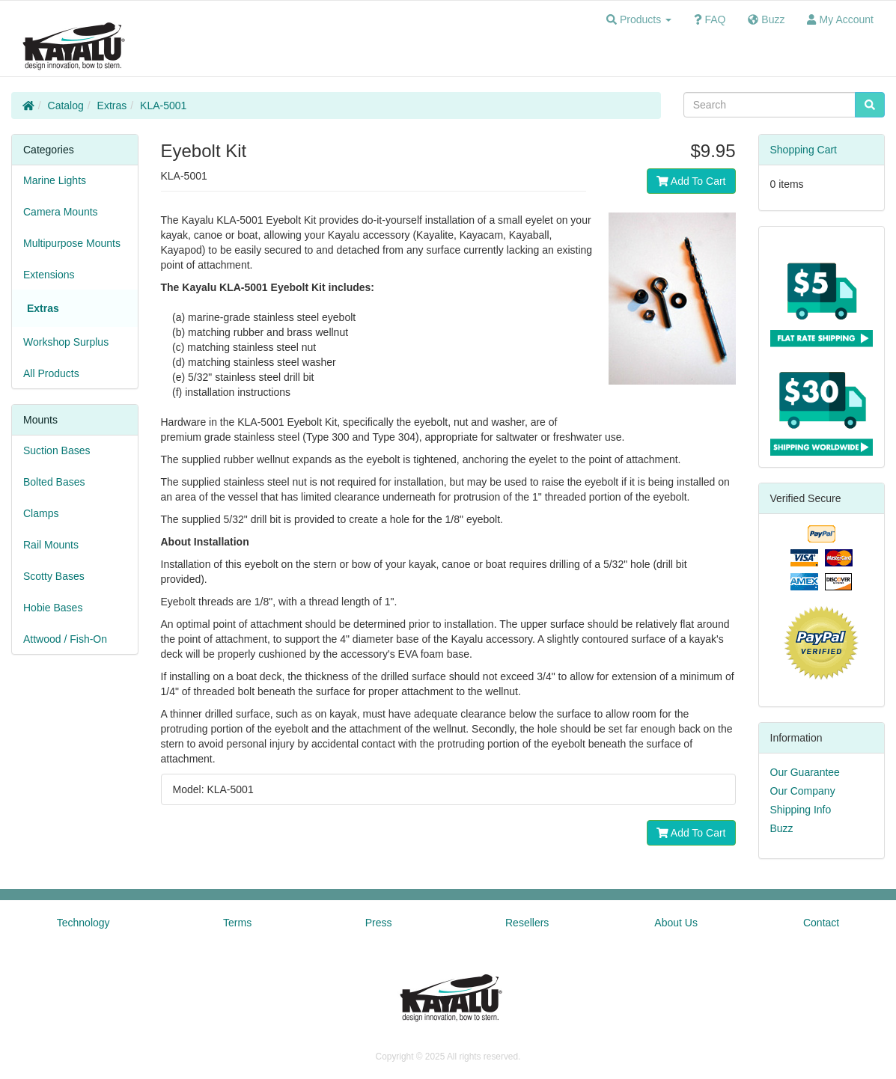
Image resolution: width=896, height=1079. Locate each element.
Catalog (66, 105)
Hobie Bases (52, 608)
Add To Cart (691, 181)
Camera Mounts (60, 212)
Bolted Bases (54, 482)
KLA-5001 (163, 105)
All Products (51, 373)
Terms (237, 923)
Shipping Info (801, 810)
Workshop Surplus (66, 342)
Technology (83, 923)
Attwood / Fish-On (65, 639)
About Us (676, 923)
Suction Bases (57, 450)
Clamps (40, 513)
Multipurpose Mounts (72, 243)
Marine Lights (54, 180)
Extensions (48, 275)
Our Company (802, 791)
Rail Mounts (51, 545)
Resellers (527, 923)
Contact (821, 923)
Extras (112, 105)
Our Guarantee (805, 772)
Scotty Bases (54, 576)
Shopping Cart (804, 150)
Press (378, 923)
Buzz (781, 828)
